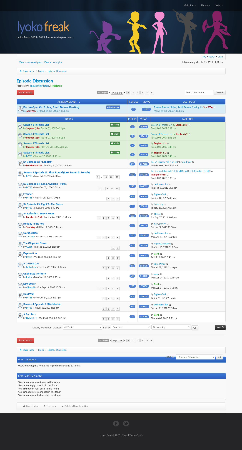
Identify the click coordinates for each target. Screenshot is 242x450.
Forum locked (25, 92)
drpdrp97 (186, 162)
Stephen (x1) (32, 128)
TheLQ (157, 214)
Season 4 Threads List (36, 134)
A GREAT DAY (31, 263)
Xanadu (30, 236)
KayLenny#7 (160, 223)
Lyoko (41, 71)
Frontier (28, 194)
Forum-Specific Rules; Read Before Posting (51, 107)
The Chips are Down (35, 243)
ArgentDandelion (162, 243)
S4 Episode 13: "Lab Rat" (37, 162)
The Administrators (39, 85)
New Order (29, 284)
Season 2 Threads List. (36, 152)
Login (220, 56)
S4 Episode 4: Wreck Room (39, 213)
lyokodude (31, 267)
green (156, 274)
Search (212, 56)
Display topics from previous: (67, 327)
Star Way (31, 110)
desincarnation (161, 184)
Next (220, 327)
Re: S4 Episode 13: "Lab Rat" (165, 162)
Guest (29, 246)
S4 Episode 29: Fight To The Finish (43, 204)
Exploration (30, 253)
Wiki (219, 5)
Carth (156, 253)
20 (111, 177)
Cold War (28, 294)
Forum (205, 5)
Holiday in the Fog (33, 223)
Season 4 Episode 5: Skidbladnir (42, 304)
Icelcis (29, 257)
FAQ (204, 56)
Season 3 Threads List (36, 143)
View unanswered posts (31, 62)
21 (117, 177)
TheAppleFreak (158, 174)
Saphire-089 (160, 194)
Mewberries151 (34, 165)
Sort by (126, 327)
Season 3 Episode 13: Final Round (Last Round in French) (56, 172)
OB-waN (30, 287)
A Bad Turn (29, 314)
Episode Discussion (57, 71)
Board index (26, 71)
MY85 (29, 156)
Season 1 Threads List (36, 125)
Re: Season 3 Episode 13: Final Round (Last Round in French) (180, 171)
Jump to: (169, 357)
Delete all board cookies (74, 406)
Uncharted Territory (34, 273)
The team (49, 406)
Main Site (190, 5)
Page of (117, 93)
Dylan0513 (31, 318)
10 (117, 189)
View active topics (53, 62)
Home (125, 435)
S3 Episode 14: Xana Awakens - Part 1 (45, 184)
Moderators (56, 85)
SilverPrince (159, 264)
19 (105, 177)
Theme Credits (136, 435)
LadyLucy (158, 204)
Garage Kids (30, 233)
